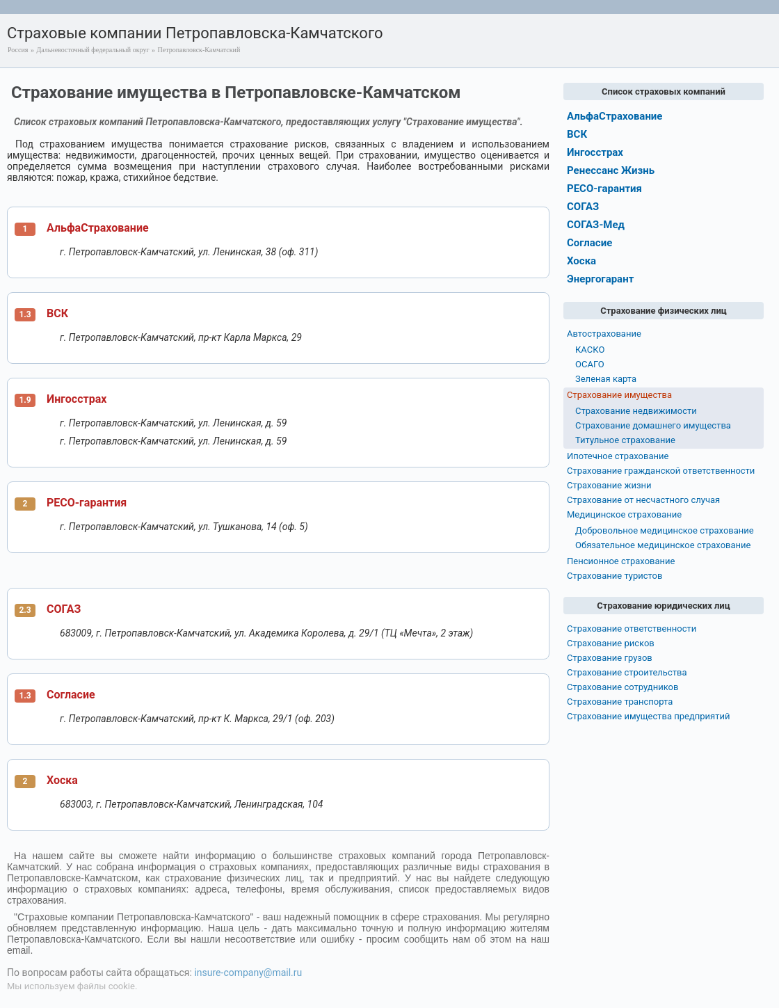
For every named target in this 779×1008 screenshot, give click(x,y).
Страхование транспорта (620, 701)
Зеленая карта (605, 379)
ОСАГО (589, 364)
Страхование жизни (609, 485)
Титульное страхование (625, 440)
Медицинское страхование (624, 514)
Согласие (71, 694)
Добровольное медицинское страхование (664, 530)
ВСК (57, 313)
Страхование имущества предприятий (648, 716)
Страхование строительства (627, 672)
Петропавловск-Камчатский (199, 50)
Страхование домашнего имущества (653, 425)
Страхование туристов (614, 575)
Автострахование (604, 333)
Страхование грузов (609, 658)
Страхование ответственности (631, 628)
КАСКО (589, 349)
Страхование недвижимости (636, 411)
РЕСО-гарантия (87, 502)
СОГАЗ (64, 609)
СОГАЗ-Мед (596, 224)
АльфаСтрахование (98, 227)
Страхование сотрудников (622, 687)
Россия (18, 50)
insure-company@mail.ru (248, 972)
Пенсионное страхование (621, 561)
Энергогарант (600, 279)
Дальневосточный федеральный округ (92, 50)
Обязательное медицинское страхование (662, 545)
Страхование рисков (610, 643)
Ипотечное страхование (617, 456)
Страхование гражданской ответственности (661, 470)
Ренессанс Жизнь (610, 170)
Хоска (62, 780)
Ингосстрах (76, 399)
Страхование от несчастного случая (643, 500)
